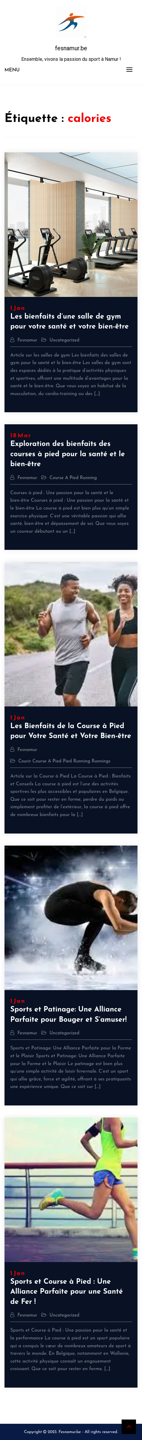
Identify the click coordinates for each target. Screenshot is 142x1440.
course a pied (63, 478)
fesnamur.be (71, 48)
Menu (12, 70)
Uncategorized (64, 340)
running (88, 478)
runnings (101, 761)
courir (24, 761)
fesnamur (27, 340)
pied (67, 761)
